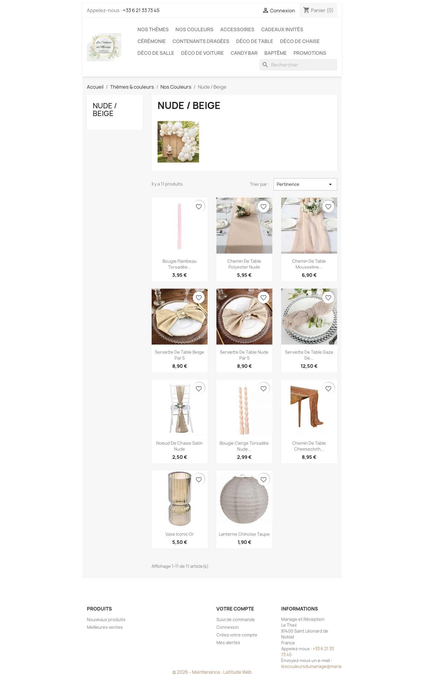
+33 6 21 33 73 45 (141, 10)
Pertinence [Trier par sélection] (305, 184)
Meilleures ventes (105, 627)
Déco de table (254, 41)
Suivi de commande (235, 619)
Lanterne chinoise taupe (244, 534)
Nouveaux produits (106, 619)
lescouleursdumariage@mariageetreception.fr (328, 666)
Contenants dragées (201, 41)
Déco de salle (156, 53)
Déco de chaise (300, 41)
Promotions (310, 53)
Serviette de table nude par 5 (244, 355)
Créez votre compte (236, 635)
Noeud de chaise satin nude (179, 446)
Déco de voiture (202, 53)
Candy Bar (244, 53)
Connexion (227, 627)
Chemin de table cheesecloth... (309, 446)
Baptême (275, 53)
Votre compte (235, 608)
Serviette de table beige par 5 (179, 355)
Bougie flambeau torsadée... (180, 264)
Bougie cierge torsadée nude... (244, 446)
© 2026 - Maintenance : (197, 672)
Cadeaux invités (282, 29)
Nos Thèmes (153, 29)
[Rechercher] (298, 65)
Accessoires (237, 29)
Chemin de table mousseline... (309, 264)
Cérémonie (152, 41)
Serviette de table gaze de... (309, 355)
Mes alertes (228, 642)
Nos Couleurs (194, 29)
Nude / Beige (105, 109)
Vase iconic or (179, 534)
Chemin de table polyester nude (244, 264)
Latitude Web (237, 672)
